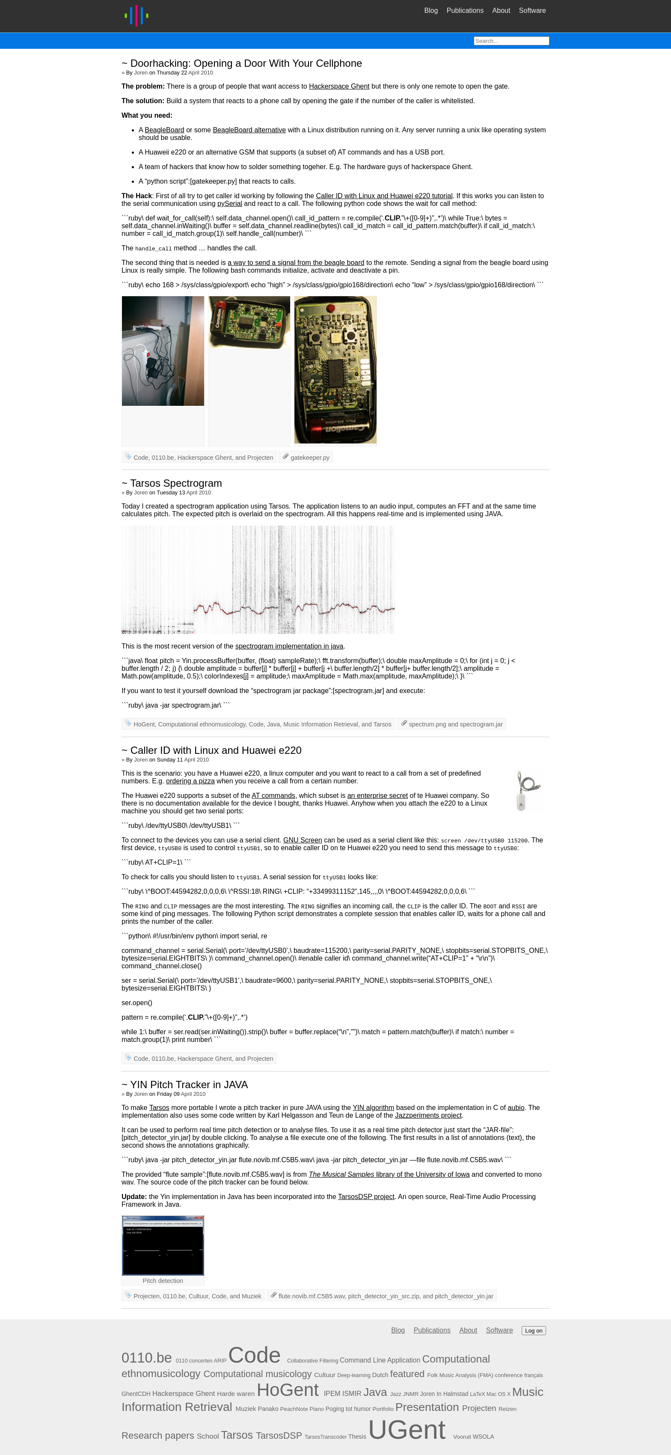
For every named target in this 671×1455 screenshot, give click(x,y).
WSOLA (483, 1436)
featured (407, 1374)
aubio (516, 1107)
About (502, 10)
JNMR (410, 1394)
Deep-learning (354, 1375)
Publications (465, 10)
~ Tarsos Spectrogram (172, 483)
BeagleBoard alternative (249, 130)
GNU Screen (302, 840)
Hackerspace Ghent (339, 86)
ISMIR (352, 1393)
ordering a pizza (190, 781)
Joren (141, 72)
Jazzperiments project (428, 1115)
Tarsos (382, 724)
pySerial (229, 203)
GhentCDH (136, 1393)
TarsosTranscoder (326, 1437)
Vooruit (462, 1437)
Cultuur (198, 1296)
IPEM (332, 1393)
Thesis (357, 1436)
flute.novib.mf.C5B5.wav (311, 1296)
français (533, 1375)
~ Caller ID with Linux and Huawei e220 (212, 750)
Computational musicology (258, 1374)
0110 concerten (194, 1361)
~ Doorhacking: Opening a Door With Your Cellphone (242, 63)
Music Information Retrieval (320, 724)
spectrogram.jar (481, 724)
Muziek (251, 1296)
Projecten (260, 457)
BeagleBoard (164, 130)
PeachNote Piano (302, 1409)
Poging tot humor (348, 1408)
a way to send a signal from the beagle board (296, 262)
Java (273, 724)
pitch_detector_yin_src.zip (383, 1296)
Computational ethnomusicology (202, 724)
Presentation (427, 1407)
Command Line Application (380, 1360)
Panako (268, 1408)
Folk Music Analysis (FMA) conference (475, 1375)
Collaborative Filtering (312, 1361)
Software (532, 10)
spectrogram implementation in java (289, 646)
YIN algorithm (373, 1107)
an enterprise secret (377, 795)
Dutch (380, 1375)
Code (141, 457)
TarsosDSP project (366, 1196)
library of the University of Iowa (389, 1174)
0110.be (163, 457)
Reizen (508, 1409)
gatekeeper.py (310, 457)
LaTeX (477, 1394)
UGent (407, 1429)
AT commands (273, 795)
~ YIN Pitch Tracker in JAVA (185, 1084)
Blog (431, 10)
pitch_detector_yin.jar (464, 1296)
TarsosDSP (279, 1435)
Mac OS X (499, 1394)
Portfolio (383, 1409)
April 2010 (200, 72)
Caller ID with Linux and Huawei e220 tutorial (384, 195)
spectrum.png (427, 724)
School (208, 1436)
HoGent (144, 724)
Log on (534, 1330)
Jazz (395, 1394)
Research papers (158, 1435)
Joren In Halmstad (444, 1393)
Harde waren (236, 1393)
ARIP (220, 1360)
